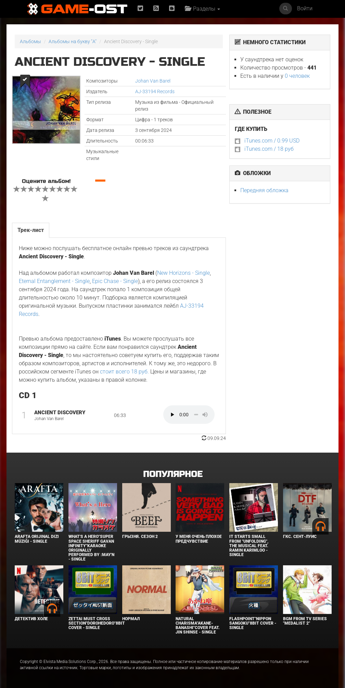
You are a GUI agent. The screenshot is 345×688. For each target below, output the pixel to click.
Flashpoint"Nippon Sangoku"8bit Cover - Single (252, 623)
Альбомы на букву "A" (73, 41)
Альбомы (30, 41)
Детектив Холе (31, 618)
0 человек (297, 76)
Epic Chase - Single (115, 281)
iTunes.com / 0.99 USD (271, 140)
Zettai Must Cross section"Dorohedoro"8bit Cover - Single (96, 623)
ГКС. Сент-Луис (300, 536)
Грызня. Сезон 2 (140, 536)
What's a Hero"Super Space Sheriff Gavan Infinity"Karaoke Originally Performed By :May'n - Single (91, 548)
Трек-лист (30, 230)
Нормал (131, 618)
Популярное (172, 474)
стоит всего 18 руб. (124, 371)
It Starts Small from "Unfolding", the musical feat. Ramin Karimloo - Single (248, 545)
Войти (304, 8)
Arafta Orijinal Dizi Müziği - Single (37, 538)
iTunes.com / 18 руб (269, 149)
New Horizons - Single (183, 273)
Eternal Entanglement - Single (54, 281)
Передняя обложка (264, 190)
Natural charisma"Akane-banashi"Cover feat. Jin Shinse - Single (198, 625)
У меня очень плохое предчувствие (199, 538)
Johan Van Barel (152, 81)
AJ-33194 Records (155, 91)
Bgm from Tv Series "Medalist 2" (305, 621)
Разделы (202, 8)
